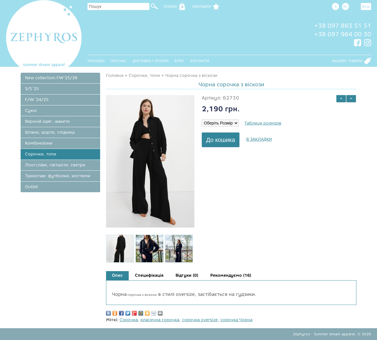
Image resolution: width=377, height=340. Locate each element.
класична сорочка (159, 319)
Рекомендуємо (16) (230, 275)
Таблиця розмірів (262, 123)
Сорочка (129, 319)
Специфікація (149, 275)
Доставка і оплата (151, 61)
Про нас (118, 61)
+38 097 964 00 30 (342, 34)
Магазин (96, 61)
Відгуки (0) (187, 275)
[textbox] (118, 6)
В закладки (259, 139)
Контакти (199, 61)
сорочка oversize (200, 319)
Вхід (366, 6)
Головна (114, 75)
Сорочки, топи (144, 75)
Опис (117, 275)
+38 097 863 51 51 (342, 25)
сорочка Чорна (236, 319)
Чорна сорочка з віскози (191, 75)
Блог (179, 61)
